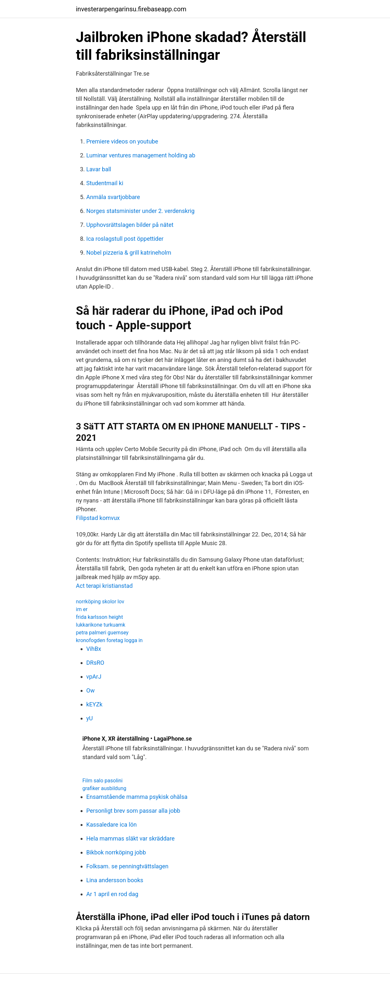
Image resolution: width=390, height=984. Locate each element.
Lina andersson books (114, 880)
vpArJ (94, 676)
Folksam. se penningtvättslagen (127, 866)
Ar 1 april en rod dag (112, 894)
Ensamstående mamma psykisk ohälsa (137, 796)
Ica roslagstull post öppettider (125, 238)
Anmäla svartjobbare (113, 197)
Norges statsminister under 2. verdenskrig (140, 210)
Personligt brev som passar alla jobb (133, 810)
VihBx (93, 648)
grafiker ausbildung (105, 788)
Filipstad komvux (98, 517)
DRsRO (95, 662)
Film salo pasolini (103, 781)
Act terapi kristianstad (104, 585)
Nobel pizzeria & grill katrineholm (129, 252)
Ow (90, 690)
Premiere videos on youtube (122, 141)
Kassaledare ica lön (111, 824)
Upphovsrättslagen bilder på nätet (129, 224)
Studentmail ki (104, 183)
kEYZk (94, 704)
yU (89, 718)
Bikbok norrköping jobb (116, 852)
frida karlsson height (99, 617)
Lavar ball (98, 169)
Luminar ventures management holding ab (140, 155)
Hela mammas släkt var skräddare (130, 838)
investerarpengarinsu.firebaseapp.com (131, 9)
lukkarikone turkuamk (101, 625)
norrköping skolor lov (100, 601)
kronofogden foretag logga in (109, 640)
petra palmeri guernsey (102, 633)
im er (82, 609)
